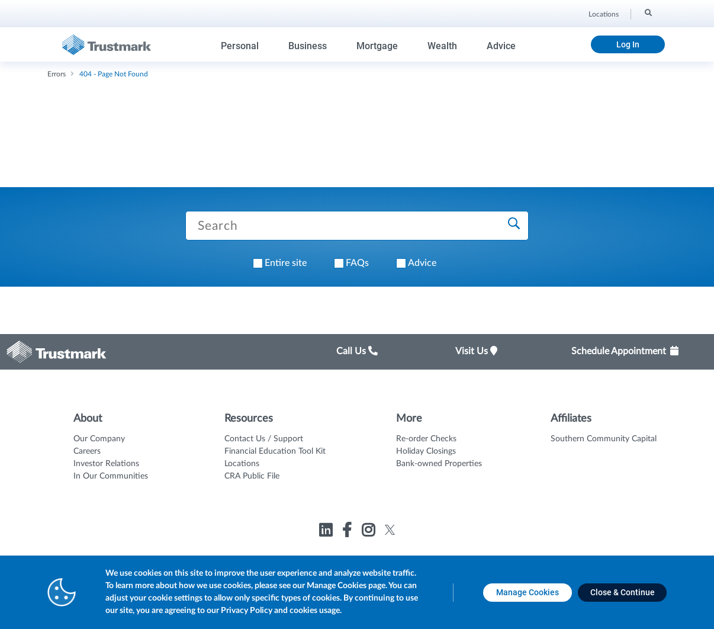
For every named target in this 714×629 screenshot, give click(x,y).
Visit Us (476, 351)
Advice (501, 46)
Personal (240, 46)
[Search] (647, 12)
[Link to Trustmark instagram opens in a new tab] (370, 532)
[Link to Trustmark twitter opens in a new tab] (390, 530)
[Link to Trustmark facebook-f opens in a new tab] (348, 532)
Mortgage (377, 46)
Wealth (442, 46)
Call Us (357, 351)
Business (307, 46)
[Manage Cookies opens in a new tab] (527, 592)
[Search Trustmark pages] (357, 225)
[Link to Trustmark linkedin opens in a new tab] (327, 532)
